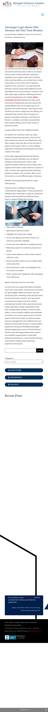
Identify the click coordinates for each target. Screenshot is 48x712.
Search (39, 350)
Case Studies (15, 370)
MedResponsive (35, 631)
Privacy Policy (16, 625)
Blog (22, 622)
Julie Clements (11, 34)
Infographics (16, 377)
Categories (9, 358)
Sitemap (33, 622)
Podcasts (14, 384)
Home (7, 622)
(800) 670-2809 (29, 597)
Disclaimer (8, 625)
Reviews (27, 622)
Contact (17, 622)
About (12, 622)
